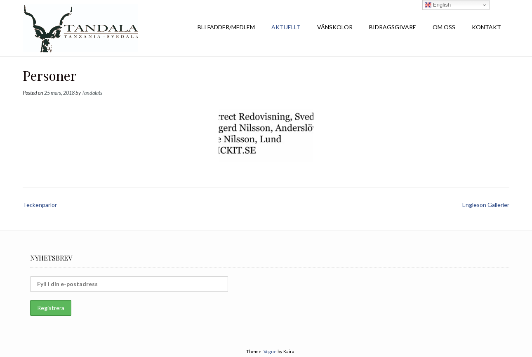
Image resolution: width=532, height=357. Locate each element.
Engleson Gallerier (485, 204)
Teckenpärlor (40, 204)
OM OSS (444, 27)
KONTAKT (486, 27)
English (438, 5)
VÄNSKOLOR (335, 27)
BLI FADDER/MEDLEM (226, 27)
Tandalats (92, 93)
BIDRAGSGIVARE (392, 27)
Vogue (270, 351)
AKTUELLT (286, 27)
